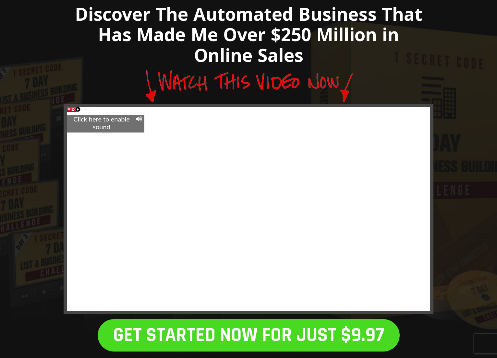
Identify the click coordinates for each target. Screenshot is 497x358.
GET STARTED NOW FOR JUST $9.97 (248, 335)
